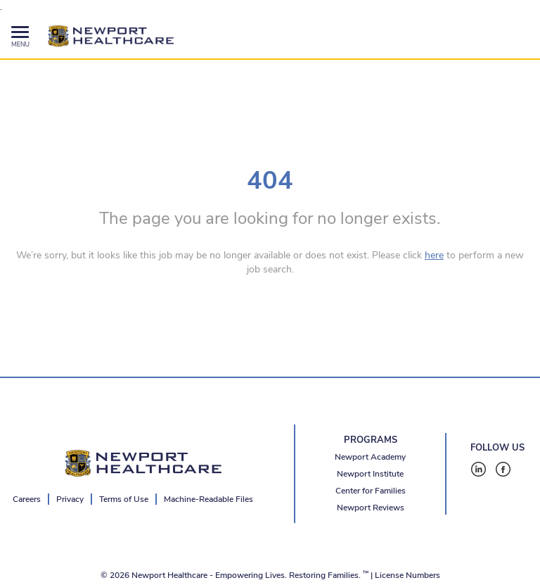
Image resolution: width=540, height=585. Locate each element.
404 (270, 180)
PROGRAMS (370, 440)
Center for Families (370, 490)
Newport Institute (370, 473)
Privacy (70, 499)
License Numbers (407, 575)
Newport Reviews (370, 507)
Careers (27, 499)
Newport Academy (370, 457)
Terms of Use (123, 499)
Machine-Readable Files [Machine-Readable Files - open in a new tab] (208, 499)
